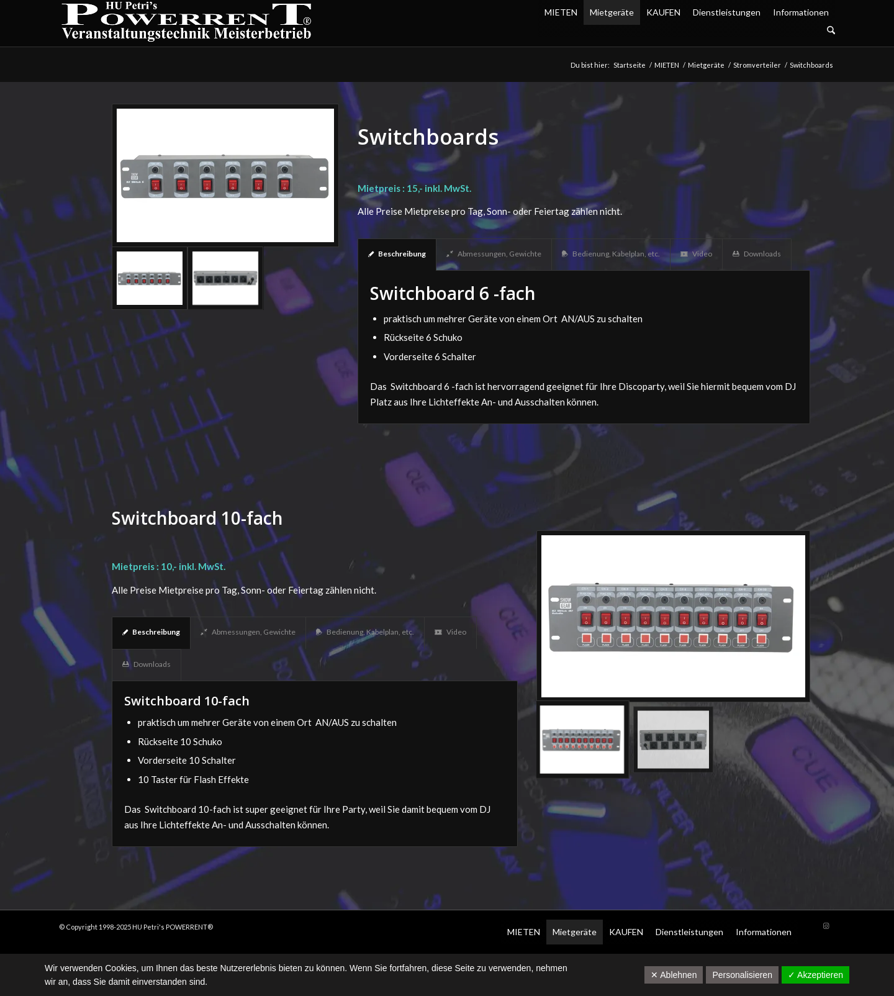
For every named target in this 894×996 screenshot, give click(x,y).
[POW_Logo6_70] (187, 23)
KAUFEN (663, 12)
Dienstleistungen (727, 12)
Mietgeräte (612, 12)
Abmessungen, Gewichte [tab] (493, 253)
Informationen (801, 12)
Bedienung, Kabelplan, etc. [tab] (611, 253)
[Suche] (831, 31)
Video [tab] (696, 253)
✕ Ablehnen (674, 975)
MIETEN (560, 12)
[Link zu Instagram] (825, 926)
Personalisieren (742, 975)
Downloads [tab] (757, 253)
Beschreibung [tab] (397, 253)
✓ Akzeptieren (815, 975)
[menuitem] (686, 31)
